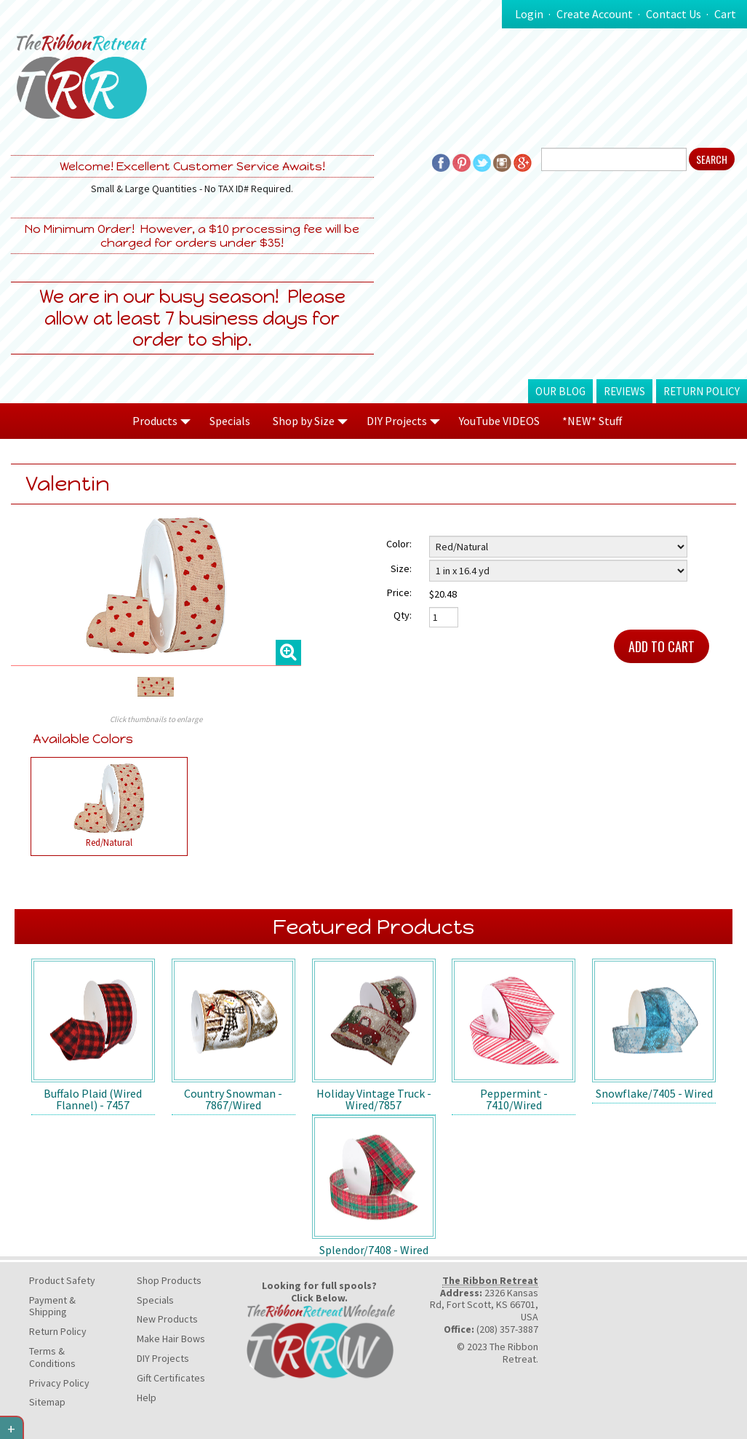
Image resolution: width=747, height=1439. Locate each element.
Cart (725, 14)
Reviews (624, 391)
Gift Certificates (171, 1377)
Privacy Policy (59, 1383)
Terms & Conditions (52, 1357)
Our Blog (560, 391)
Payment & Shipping (52, 1306)
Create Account (594, 14)
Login (529, 14)
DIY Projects (163, 1358)
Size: (401, 568)
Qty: (403, 615)
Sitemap (47, 1401)
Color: (399, 543)
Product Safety (62, 1280)
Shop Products (169, 1280)
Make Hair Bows (171, 1338)
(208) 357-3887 (507, 1329)
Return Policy (701, 391)
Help (146, 1397)
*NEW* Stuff (592, 420)
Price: (399, 592)
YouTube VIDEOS (499, 420)
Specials (229, 420)
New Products (167, 1318)
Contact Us (673, 14)
